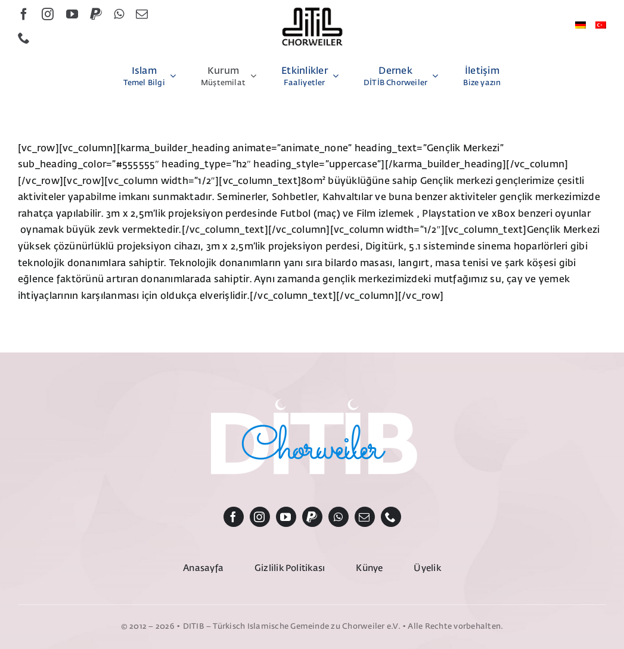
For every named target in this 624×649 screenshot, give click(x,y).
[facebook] (24, 14)
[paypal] (96, 14)
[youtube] (72, 14)
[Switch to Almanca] (580, 26)
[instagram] (48, 14)
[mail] (142, 14)
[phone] (24, 38)
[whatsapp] (119, 14)
